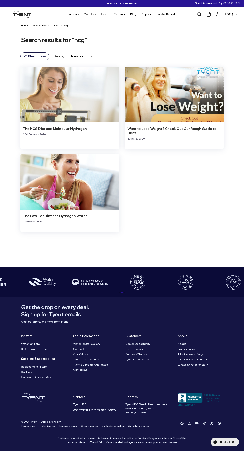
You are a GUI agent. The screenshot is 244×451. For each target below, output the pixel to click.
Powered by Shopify (49, 421)
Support (78, 349)
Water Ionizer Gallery (86, 343)
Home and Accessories (36, 377)
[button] (119, 292)
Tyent (34, 421)
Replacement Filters (34, 366)
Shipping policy (89, 425)
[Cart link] (208, 14)
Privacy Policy (186, 349)
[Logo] (23, 14)
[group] (42, 282)
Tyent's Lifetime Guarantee (90, 364)
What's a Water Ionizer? (193, 364)
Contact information (113, 425)
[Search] (199, 14)
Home (24, 25)
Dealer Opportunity (137, 343)
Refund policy (47, 425)
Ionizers (27, 336)
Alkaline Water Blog (190, 354)
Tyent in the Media (137, 359)
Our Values (80, 354)
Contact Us (80, 369)
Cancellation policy (138, 425)
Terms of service (68, 425)
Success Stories (136, 354)
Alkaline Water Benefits (193, 359)
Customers (133, 336)
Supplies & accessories (38, 359)
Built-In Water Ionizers (35, 349)
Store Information (86, 336)
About (182, 336)
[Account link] (218, 14)
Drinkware (27, 372)
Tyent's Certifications (86, 359)
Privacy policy (29, 425)
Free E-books (134, 349)
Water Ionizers (30, 343)
